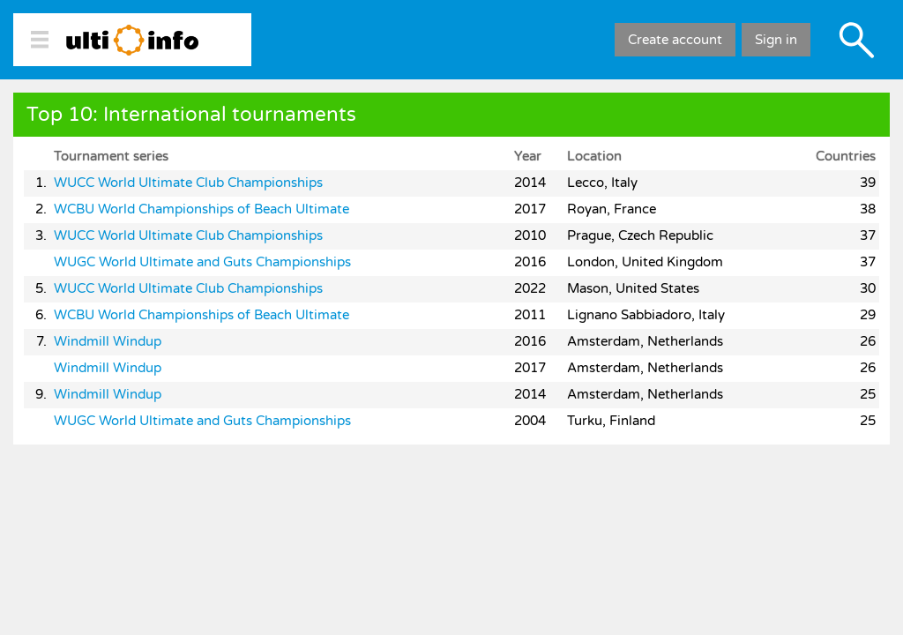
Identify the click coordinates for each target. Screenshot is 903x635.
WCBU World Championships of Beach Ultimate (201, 209)
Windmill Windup (107, 341)
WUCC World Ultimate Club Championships (188, 182)
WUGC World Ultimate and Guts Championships (202, 262)
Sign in (776, 40)
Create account (675, 40)
